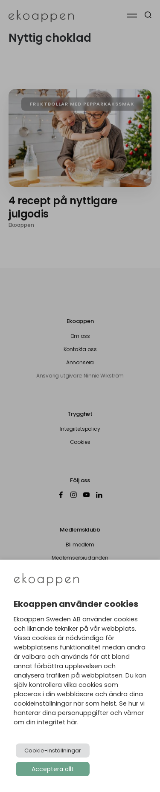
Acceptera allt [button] (53, 769)
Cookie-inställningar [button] (52, 750)
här (72, 722)
